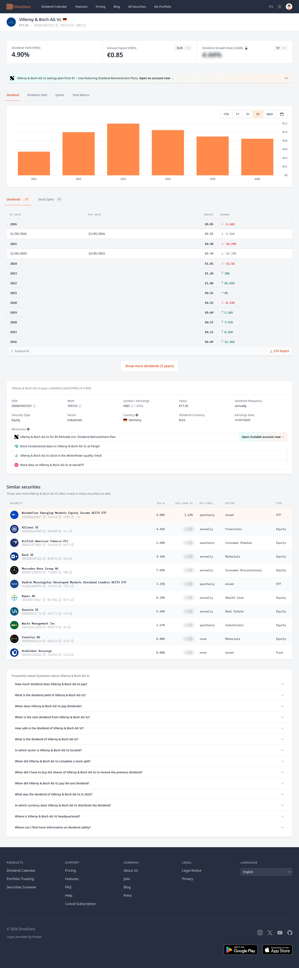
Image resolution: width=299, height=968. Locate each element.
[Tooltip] (136, 415)
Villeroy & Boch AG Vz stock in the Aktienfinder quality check (61, 455)
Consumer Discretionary (243, 570)
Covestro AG (31, 637)
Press (128, 895)
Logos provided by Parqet (24, 937)
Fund (279, 652)
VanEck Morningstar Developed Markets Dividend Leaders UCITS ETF (74, 582)
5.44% (160, 611)
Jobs (127, 879)
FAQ (68, 887)
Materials (232, 556)
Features (81, 7)
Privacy (187, 879)
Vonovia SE (30, 609)
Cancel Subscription (80, 903)
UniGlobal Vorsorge (37, 650)
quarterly (207, 515)
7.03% (160, 570)
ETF (278, 515)
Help (68, 895)
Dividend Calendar (54, 7)
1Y (237, 114)
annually (206, 529)
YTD (226, 114)
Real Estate (234, 611)
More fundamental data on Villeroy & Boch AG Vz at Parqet (60, 446)
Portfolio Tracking (20, 879)
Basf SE (27, 554)
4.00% (160, 515)
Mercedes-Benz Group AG (40, 568)
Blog (127, 887)
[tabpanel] (149, 146)
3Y (247, 114)
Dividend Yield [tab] (37, 95)
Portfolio (162, 7)
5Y (258, 114)
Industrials (234, 625)
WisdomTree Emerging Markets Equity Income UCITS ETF (64, 512)
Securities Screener (21, 887)
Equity (281, 529)
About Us (131, 870)
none (203, 639)
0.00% (160, 639)
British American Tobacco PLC (45, 541)
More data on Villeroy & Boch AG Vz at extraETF (52, 465)
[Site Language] (271, 6)
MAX (269, 114)
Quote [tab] (59, 95)
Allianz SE (30, 527)
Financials (233, 529)
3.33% (160, 584)
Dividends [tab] (18, 199)
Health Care (234, 598)
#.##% (212, 55)
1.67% (160, 625)
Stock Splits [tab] (50, 199)
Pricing (100, 7)
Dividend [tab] (13, 95)
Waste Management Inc (38, 623)
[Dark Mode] (279, 6)
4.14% (160, 556)
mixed (229, 515)
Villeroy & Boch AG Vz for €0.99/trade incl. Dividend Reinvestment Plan (68, 437)
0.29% (160, 598)
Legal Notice (191, 870)
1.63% (188, 515)
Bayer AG (28, 595)
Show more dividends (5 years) (149, 366)
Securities (137, 7)
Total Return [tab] (80, 95)
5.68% (160, 543)
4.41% (160, 529)
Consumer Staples (238, 543)
